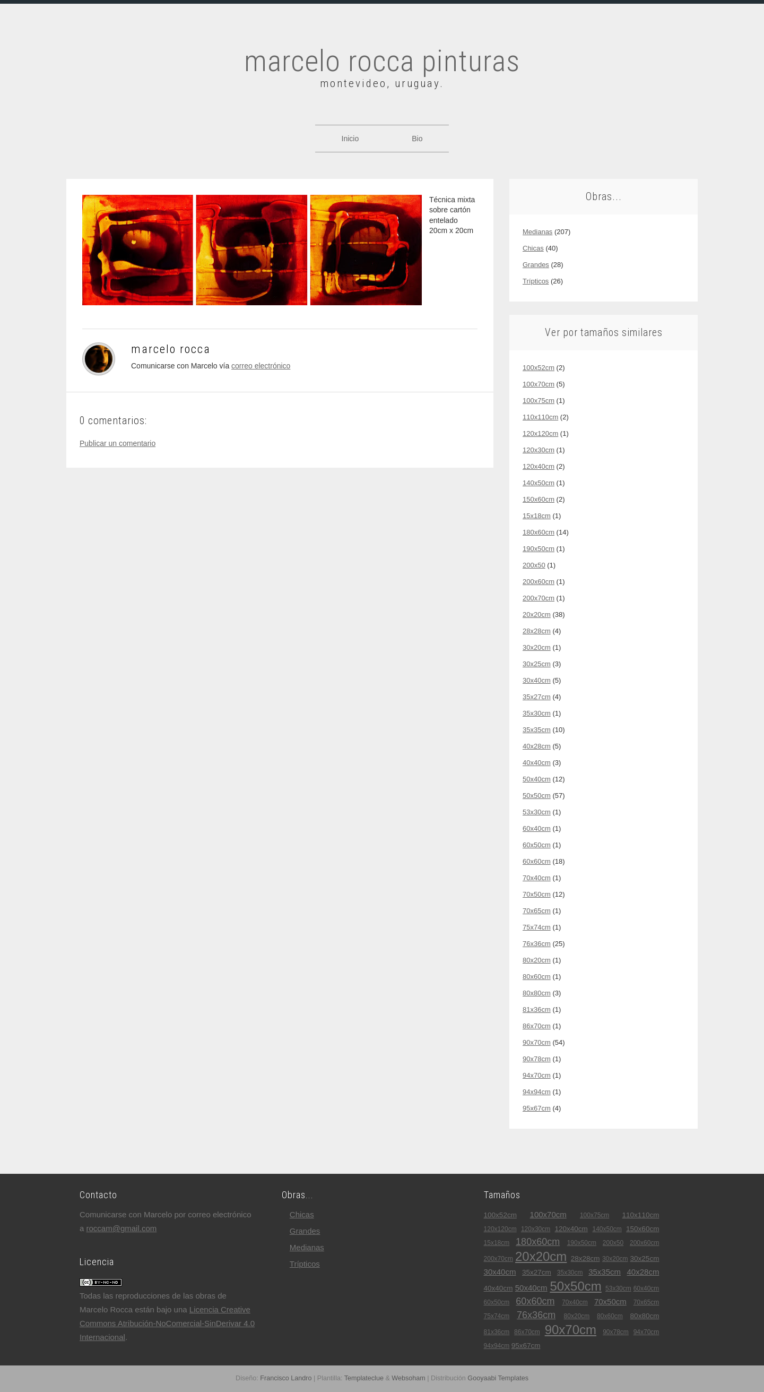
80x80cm (537, 993)
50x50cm (537, 796)
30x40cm (537, 680)
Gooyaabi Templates (497, 1378)
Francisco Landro (285, 1378)
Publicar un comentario (117, 443)
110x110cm (540, 417)
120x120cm (540, 433)
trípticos (536, 281)
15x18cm (537, 516)
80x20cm (537, 960)
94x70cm (537, 1075)
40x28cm (537, 746)
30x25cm (537, 664)
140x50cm (538, 483)
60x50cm (537, 845)
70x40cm (537, 878)
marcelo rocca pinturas (382, 61)
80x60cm (537, 977)
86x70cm (537, 1026)
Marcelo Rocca (171, 349)
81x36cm (537, 1009)
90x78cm (537, 1059)
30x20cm (537, 647)
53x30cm (537, 812)
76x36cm (537, 944)
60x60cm (537, 861)
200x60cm (538, 582)
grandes (536, 265)
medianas (537, 232)
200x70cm (538, 598)
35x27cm (537, 697)
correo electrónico (260, 366)
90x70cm (537, 1042)
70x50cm (537, 894)
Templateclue (364, 1378)
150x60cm (538, 499)
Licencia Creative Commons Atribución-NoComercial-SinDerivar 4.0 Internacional (167, 1323)
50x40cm (537, 779)
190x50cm (538, 549)
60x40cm (537, 828)
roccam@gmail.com (121, 1228)
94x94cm (537, 1092)
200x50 (534, 565)
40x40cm (537, 763)
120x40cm (538, 466)
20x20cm (537, 614)
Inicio (350, 138)
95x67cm (537, 1108)
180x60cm (538, 532)
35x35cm (537, 730)
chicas (533, 248)
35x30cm (537, 713)
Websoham (408, 1378)
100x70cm (538, 384)
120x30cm (538, 450)
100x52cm (538, 368)
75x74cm (537, 927)
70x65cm (537, 911)
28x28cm (537, 631)
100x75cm (538, 401)
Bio (417, 138)
